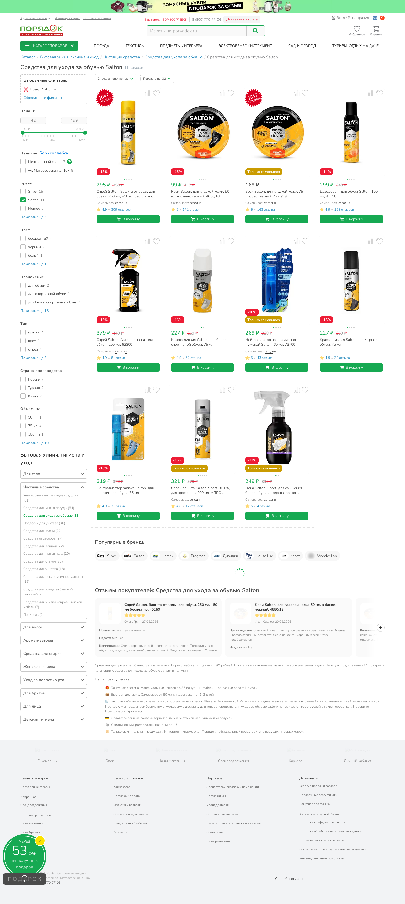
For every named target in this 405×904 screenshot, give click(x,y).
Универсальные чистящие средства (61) (50, 498)
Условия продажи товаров (318, 786)
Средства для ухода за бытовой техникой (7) (48, 592)
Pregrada (192, 555)
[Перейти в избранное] (356, 31)
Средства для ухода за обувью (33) (51, 515)
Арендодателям (217, 805)
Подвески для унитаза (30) (44, 523)
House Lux (259, 555)
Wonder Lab (321, 555)
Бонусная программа (314, 804)
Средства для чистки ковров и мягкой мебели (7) (52, 605)
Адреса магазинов (35, 18)
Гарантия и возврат (126, 805)
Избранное (28, 797)
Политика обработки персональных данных (331, 831)
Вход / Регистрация (350, 17)
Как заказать (122, 787)
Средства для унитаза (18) (44, 569)
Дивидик (225, 555)
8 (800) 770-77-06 (206, 19)
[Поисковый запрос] (197, 31)
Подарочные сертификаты (318, 795)
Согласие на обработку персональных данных (332, 849)
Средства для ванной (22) (43, 546)
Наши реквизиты (218, 841)
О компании (215, 832)
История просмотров (35, 815)
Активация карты (67, 18)
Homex (162, 555)
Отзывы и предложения (130, 814)
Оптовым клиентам (97, 18)
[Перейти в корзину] (376, 31)
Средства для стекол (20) (43, 561)
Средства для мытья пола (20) (46, 553)
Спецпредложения (33, 805)
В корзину (128, 219)
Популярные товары (35, 787)
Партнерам (215, 778)
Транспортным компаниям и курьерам (233, 823)
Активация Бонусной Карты (319, 814)
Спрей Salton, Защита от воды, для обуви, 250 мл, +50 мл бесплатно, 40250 (170, 607)
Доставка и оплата (242, 19)
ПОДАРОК (24, 879)
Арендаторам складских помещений (232, 787)
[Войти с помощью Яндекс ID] (382, 17)
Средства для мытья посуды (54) (48, 508)
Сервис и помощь (128, 778)
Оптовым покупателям (222, 814)
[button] (49, 46)
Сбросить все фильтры (43, 97)
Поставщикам (216, 796)
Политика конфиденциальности (322, 822)
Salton (133, 555)
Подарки (26, 841)
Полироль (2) (33, 614)
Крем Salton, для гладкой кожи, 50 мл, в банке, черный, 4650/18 (295, 607)
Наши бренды (30, 832)
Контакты (120, 832)
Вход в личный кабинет (130, 823)
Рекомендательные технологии (321, 858)
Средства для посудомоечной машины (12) (53, 579)
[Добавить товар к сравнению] (148, 93)
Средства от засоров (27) (43, 538)
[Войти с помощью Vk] (375, 17)
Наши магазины (31, 823)
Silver (106, 555)
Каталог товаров (34, 778)
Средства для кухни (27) (42, 531)
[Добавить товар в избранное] (156, 93)
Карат (289, 555)
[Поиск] (256, 31)
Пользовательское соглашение (321, 840)
